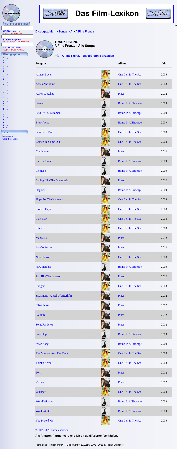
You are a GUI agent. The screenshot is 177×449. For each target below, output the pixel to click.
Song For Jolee (44, 324)
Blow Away (42, 122)
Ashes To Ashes (45, 93)
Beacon (40, 103)
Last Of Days (43, 209)
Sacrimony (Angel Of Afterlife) (54, 295)
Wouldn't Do (43, 411)
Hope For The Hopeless (49, 199)
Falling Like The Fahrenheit (52, 180)
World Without (44, 401)
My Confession (44, 247)
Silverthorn (42, 305)
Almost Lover (44, 74)
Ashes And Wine (45, 83)
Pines (121, 93)
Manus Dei (42, 237)
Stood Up (41, 334)
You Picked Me (44, 420)
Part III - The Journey (48, 276)
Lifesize (40, 228)
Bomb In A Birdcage (130, 103)
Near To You (43, 257)
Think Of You (43, 362)
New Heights (43, 266)
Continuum (42, 151)
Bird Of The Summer (48, 112)
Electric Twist (44, 161)
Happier (40, 189)
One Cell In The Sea (129, 74)
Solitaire (40, 314)
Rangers (40, 285)
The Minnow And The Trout (52, 353)
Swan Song (42, 343)
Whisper (40, 391)
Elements (41, 170)
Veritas (40, 382)
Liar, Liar (41, 218)
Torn (38, 372)
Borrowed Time (45, 132)
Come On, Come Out (48, 141)
